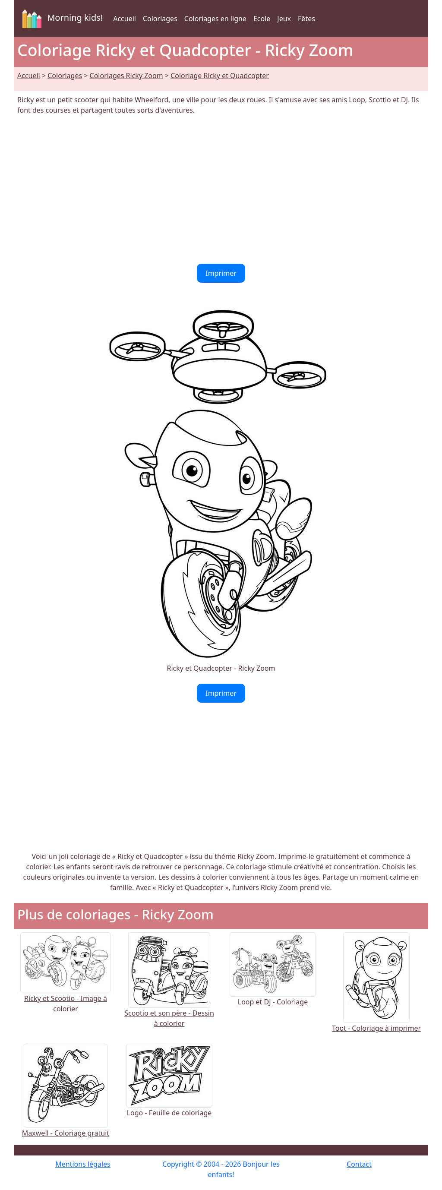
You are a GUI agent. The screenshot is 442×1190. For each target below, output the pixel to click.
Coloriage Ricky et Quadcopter (219, 75)
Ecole (261, 18)
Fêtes (306, 18)
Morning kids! (61, 19)
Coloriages (160, 18)
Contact (359, 1164)
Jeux (284, 18)
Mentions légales (82, 1164)
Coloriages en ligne (215, 18)
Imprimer (221, 273)
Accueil (124, 18)
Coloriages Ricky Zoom (126, 75)
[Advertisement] (221, 189)
